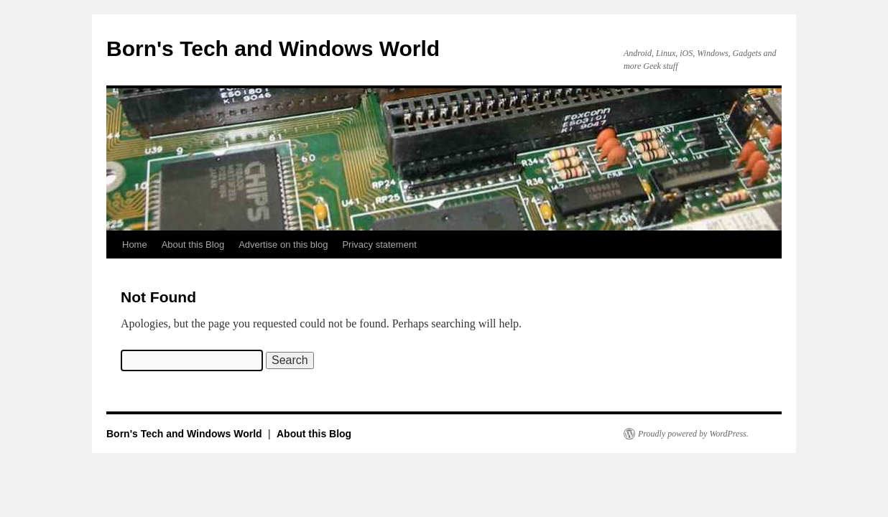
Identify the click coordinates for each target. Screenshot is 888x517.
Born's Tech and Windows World (273, 48)
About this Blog (193, 244)
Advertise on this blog (283, 244)
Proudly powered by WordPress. (693, 434)
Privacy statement (379, 244)
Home (134, 244)
